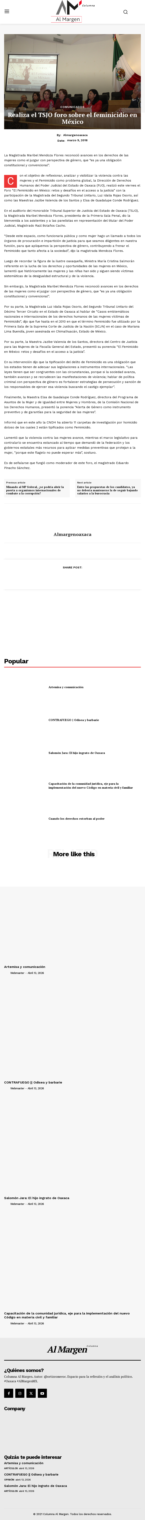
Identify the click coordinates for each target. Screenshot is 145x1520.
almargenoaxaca (75, 135)
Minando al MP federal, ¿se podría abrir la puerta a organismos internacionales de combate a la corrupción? (35, 490)
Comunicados (72, 106)
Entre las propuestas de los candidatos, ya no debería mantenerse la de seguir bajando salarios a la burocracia (107, 490)
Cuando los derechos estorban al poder (77, 818)
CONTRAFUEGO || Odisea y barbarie (74, 720)
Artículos (11, 1468)
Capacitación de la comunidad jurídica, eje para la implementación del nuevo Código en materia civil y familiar (91, 786)
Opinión (9, 1479)
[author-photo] (7, 973)
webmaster (17, 973)
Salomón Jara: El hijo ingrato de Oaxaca (77, 753)
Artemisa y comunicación (66, 687)
